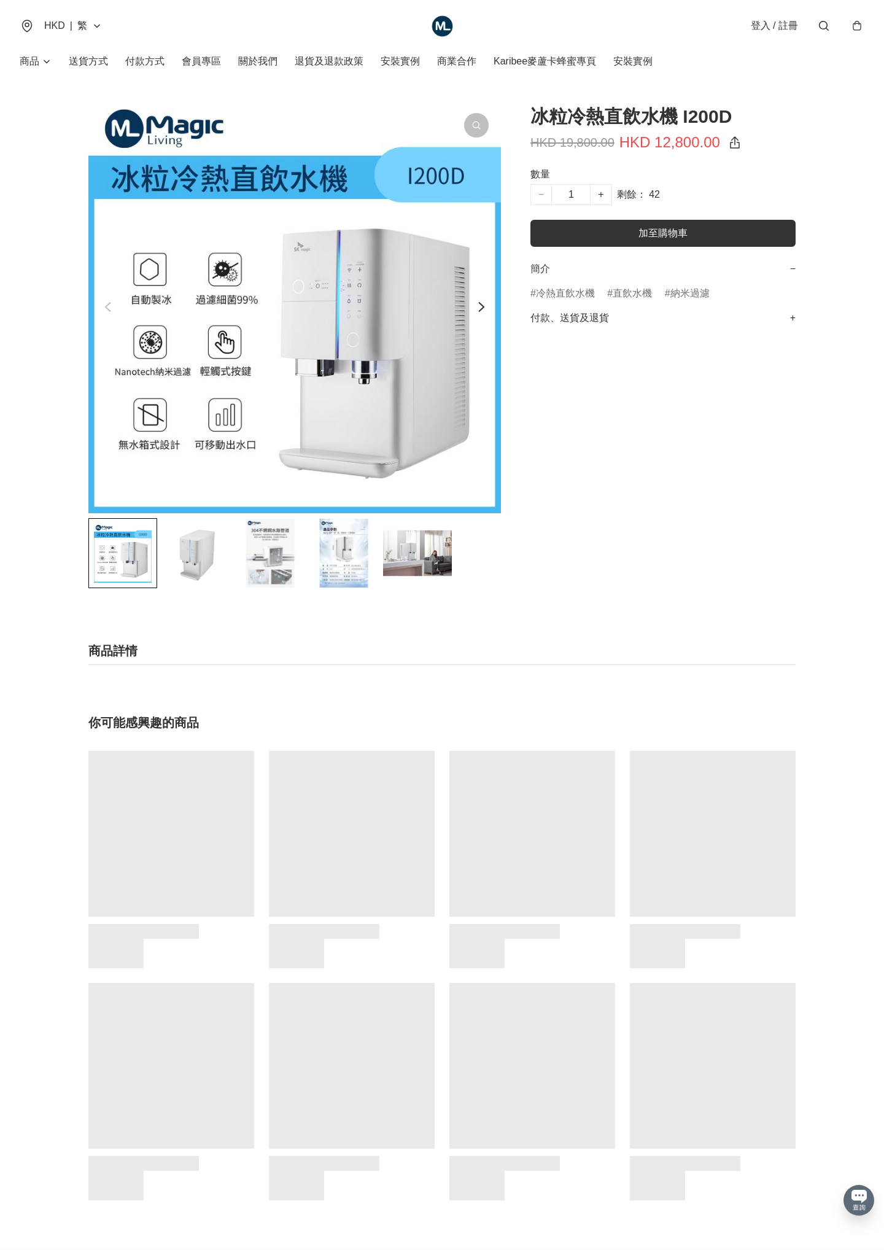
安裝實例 (400, 61)
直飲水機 (632, 293)
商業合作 (456, 61)
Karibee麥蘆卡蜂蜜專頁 (545, 61)
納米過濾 (690, 293)
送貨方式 (88, 61)
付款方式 (145, 61)
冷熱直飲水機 (565, 293)
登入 (774, 25)
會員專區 (201, 61)
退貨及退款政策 (329, 61)
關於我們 (257, 61)
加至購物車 (663, 233)
